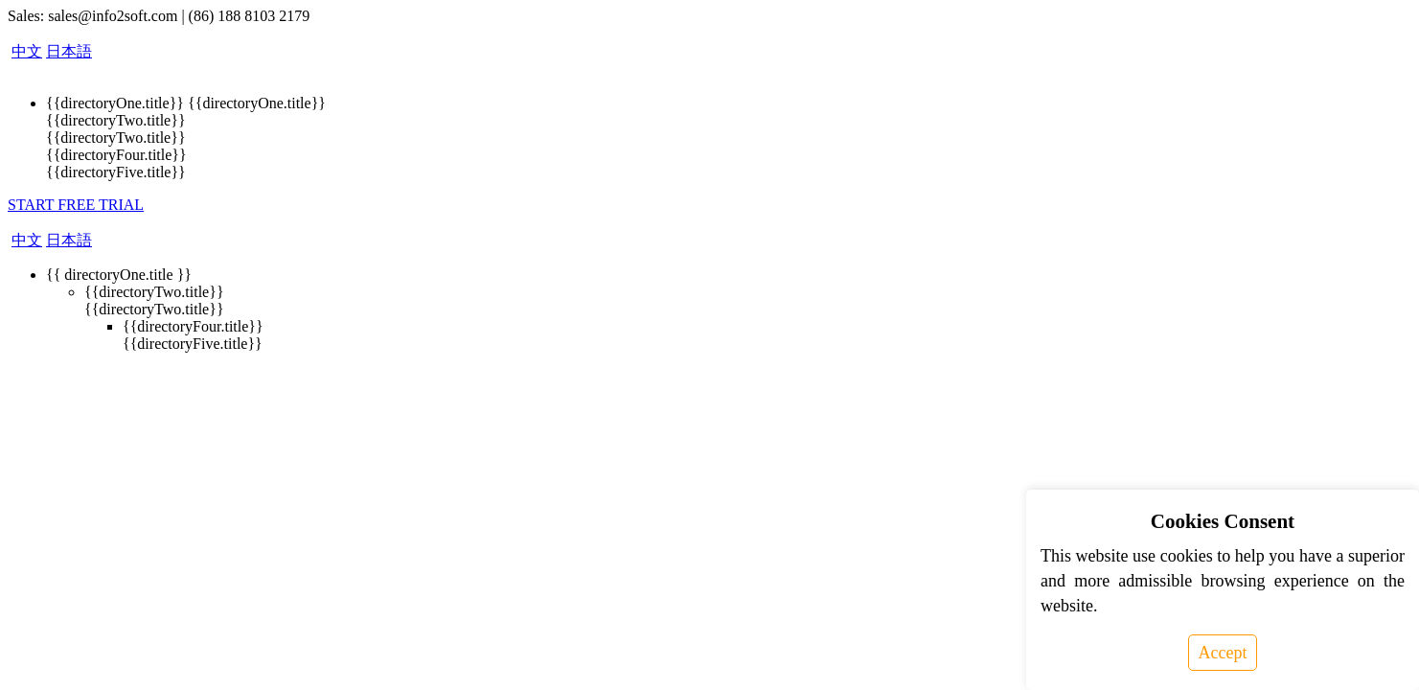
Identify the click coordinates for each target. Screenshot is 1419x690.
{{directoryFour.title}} (116, 155)
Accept (1223, 652)
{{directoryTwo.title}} (116, 120)
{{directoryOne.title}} (115, 103)
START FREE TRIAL (76, 204)
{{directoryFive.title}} (116, 172)
